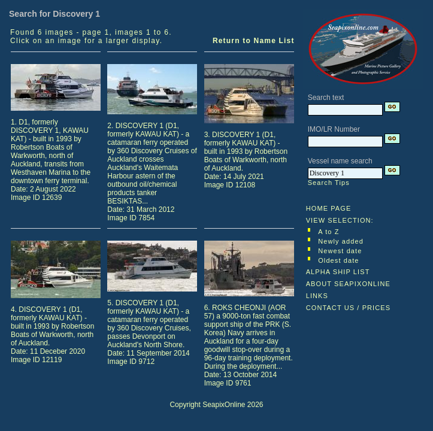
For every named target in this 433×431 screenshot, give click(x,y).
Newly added (341, 241)
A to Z (328, 231)
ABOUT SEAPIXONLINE (348, 283)
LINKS (317, 295)
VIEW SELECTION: (340, 220)
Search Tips (329, 182)
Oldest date (338, 260)
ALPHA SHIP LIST (338, 271)
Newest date (340, 250)
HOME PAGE (329, 208)
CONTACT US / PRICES (348, 307)
